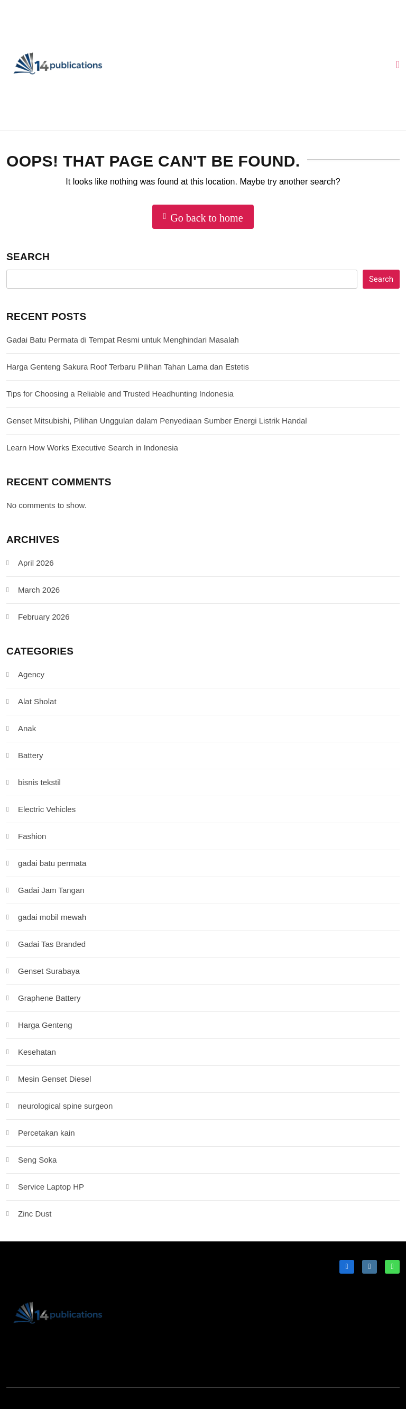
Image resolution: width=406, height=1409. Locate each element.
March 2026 (39, 589)
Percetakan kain (46, 1132)
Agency (31, 674)
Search (28, 256)
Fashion (32, 836)
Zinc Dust (34, 1213)
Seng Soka (37, 1159)
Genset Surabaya (49, 970)
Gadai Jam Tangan (51, 890)
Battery (30, 755)
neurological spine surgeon (65, 1105)
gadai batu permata (52, 863)
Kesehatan (37, 1051)
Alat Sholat (37, 701)
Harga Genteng (45, 1024)
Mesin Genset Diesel (54, 1078)
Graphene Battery (49, 997)
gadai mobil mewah (52, 917)
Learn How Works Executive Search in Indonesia (92, 447)
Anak (27, 728)
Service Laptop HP (51, 1186)
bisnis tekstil (39, 782)
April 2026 (36, 562)
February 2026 (44, 616)
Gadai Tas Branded (52, 944)
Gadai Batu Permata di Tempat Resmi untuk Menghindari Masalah (122, 339)
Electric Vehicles (47, 809)
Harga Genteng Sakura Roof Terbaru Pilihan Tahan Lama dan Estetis (127, 366)
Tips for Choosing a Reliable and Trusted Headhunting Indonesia (120, 393)
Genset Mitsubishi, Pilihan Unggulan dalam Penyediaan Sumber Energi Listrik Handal (156, 420)
